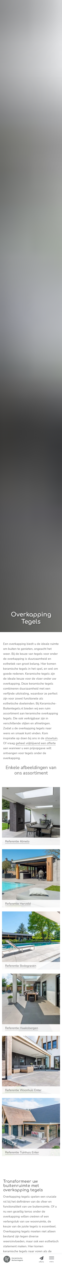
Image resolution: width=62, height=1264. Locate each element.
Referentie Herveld (18, 904)
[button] (51, 1259)
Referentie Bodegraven (20, 966)
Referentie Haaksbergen (21, 1028)
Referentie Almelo (17, 841)
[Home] (13, 1259)
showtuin (51, 738)
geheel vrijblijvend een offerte (36, 743)
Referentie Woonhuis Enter (23, 1090)
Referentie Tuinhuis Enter (22, 1152)
